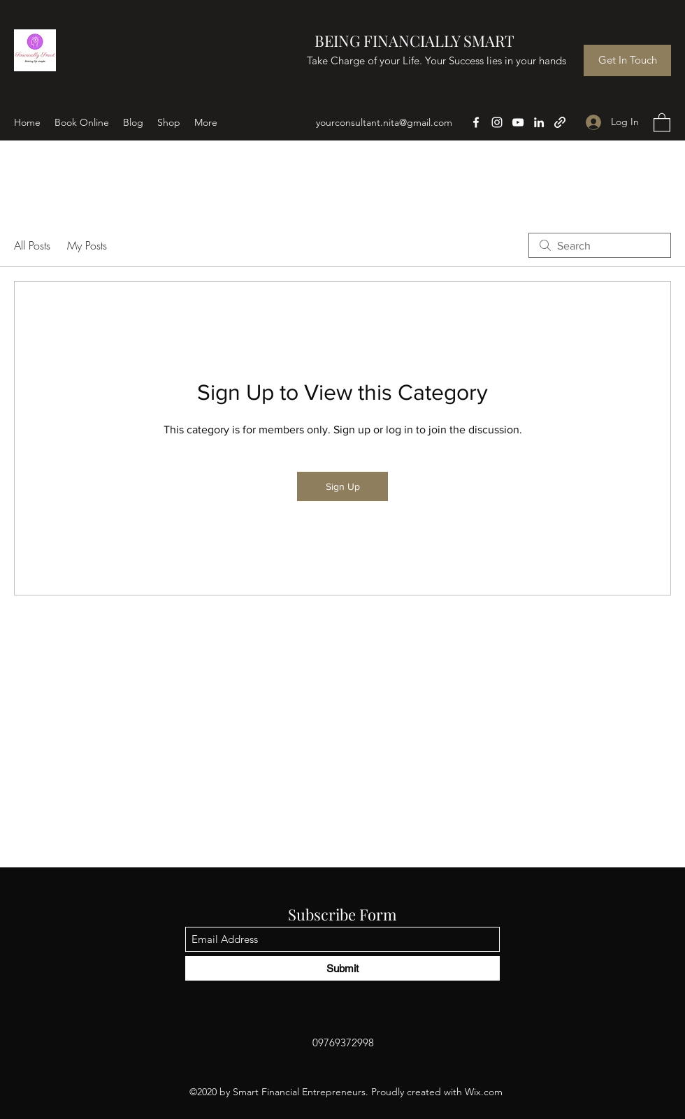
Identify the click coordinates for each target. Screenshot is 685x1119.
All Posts (32, 245)
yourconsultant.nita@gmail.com (384, 122)
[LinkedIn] (539, 122)
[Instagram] (497, 122)
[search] (599, 245)
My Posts (87, 245)
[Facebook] (476, 122)
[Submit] (342, 968)
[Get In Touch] (627, 60)
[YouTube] (518, 122)
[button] (662, 122)
